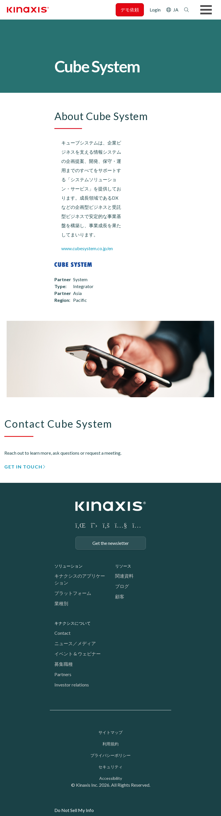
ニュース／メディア (75, 643)
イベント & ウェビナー (77, 653)
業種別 (61, 603)
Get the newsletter (110, 543)
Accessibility (110, 778)
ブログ (122, 586)
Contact (62, 633)
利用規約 (110, 743)
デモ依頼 (130, 9)
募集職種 (63, 664)
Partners (62, 674)
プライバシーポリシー (110, 755)
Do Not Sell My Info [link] (74, 810)
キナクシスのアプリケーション (79, 579)
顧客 (119, 596)
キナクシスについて (72, 623)
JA (175, 9)
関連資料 (124, 575)
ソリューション (68, 566)
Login (155, 9)
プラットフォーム (72, 593)
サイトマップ (110, 732)
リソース (123, 566)
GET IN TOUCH (23, 466)
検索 (186, 9)
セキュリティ (110, 766)
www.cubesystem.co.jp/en (87, 248)
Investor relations (71, 684)
